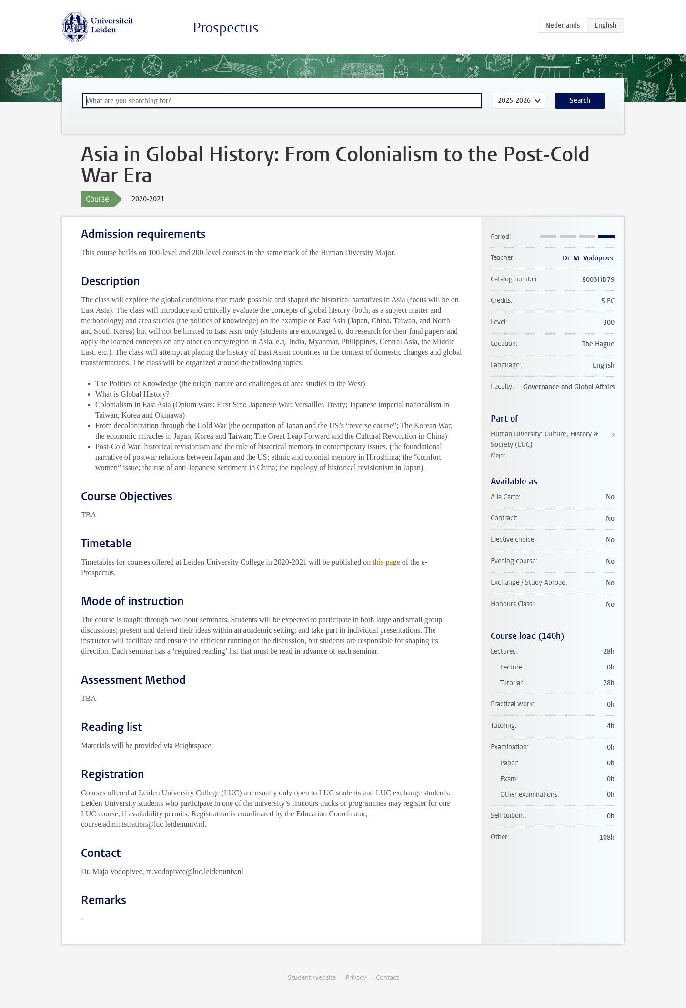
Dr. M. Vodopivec (589, 258)
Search (580, 100)
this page (386, 562)
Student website (312, 977)
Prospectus (226, 28)
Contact (387, 977)
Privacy (355, 977)
